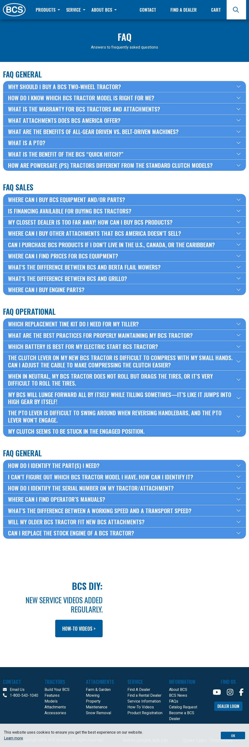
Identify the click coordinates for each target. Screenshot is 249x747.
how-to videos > (79, 628)
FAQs (173, 701)
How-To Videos (140, 707)
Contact (148, 10)
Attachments (55, 707)
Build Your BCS (57, 689)
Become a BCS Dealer (181, 716)
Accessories (55, 713)
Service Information (144, 701)
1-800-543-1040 (20, 695)
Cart (216, 10)
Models (51, 701)
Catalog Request (183, 707)
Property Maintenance (96, 704)
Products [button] (46, 10)
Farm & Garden (98, 689)
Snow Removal (98, 713)
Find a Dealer (183, 10)
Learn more (13, 738)
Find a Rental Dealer (144, 695)
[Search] (236, 9)
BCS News (178, 695)
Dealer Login (228, 706)
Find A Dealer (138, 689)
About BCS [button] (102, 10)
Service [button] (74, 10)
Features (52, 695)
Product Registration (144, 713)
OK (233, 735)
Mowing (92, 695)
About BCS (178, 689)
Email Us (14, 689)
